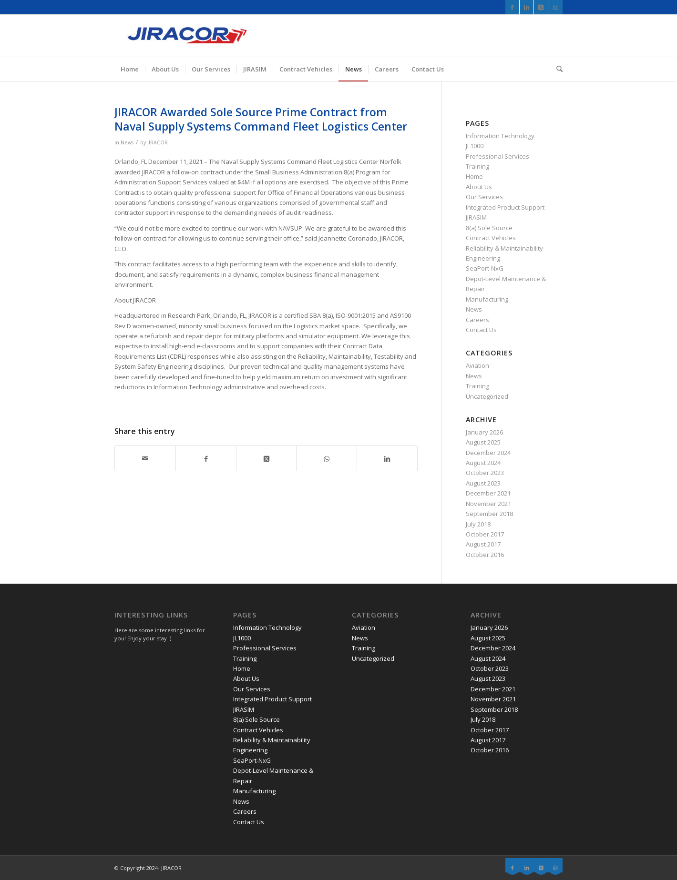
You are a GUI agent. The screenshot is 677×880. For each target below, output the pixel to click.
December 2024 (488, 452)
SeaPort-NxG (484, 268)
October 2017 (485, 534)
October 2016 (485, 554)
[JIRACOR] (185, 36)
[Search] (556, 69)
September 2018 (489, 513)
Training (477, 166)
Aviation (477, 365)
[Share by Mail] (145, 458)
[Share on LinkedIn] (387, 458)
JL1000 (474, 146)
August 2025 (483, 442)
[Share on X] (266, 458)
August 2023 (483, 483)
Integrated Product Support (505, 207)
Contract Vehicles (491, 237)
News (127, 142)
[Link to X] (541, 7)
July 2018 (478, 524)
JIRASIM (476, 217)
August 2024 (483, 462)
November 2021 (488, 503)
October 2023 (485, 472)
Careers (477, 319)
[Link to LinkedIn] (526, 7)
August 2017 (483, 544)
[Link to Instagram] (555, 7)
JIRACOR (157, 142)
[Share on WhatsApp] (327, 458)
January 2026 (484, 432)
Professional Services (497, 156)
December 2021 (488, 493)
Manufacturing (487, 299)
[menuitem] (129, 69)
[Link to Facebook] (512, 7)
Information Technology (500, 135)
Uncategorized (487, 396)
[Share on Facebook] (206, 458)
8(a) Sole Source (489, 227)
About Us (479, 186)
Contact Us (481, 329)
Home (474, 176)
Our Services (484, 196)
